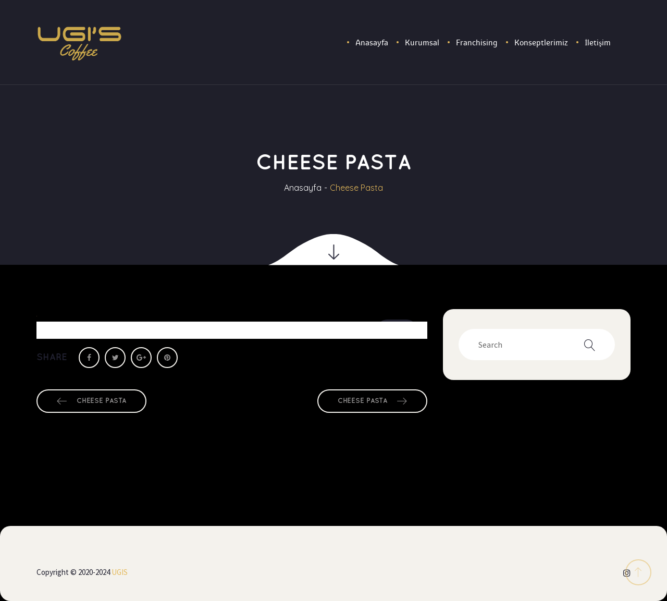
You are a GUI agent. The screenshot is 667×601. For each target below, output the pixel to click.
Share (51, 357)
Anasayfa (303, 187)
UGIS (120, 572)
